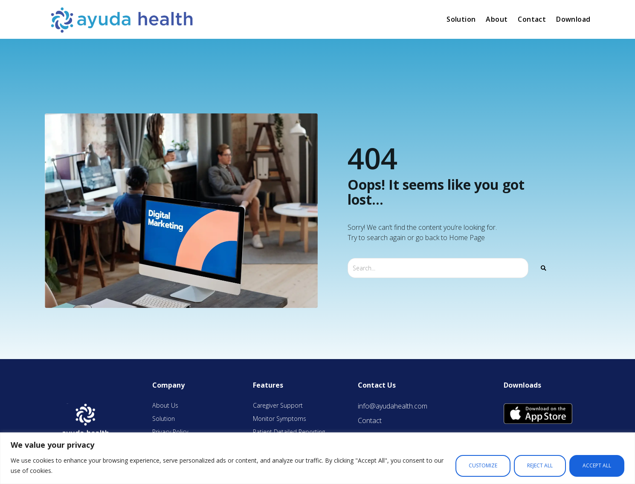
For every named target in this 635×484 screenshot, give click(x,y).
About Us (165, 405)
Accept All (597, 465)
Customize (483, 465)
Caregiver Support (277, 405)
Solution (461, 19)
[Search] (543, 268)
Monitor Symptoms (279, 418)
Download (573, 19)
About (496, 19)
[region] (317, 458)
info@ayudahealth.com (392, 406)
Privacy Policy (170, 432)
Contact (532, 19)
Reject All (540, 465)
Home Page (467, 237)
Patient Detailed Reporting (289, 432)
